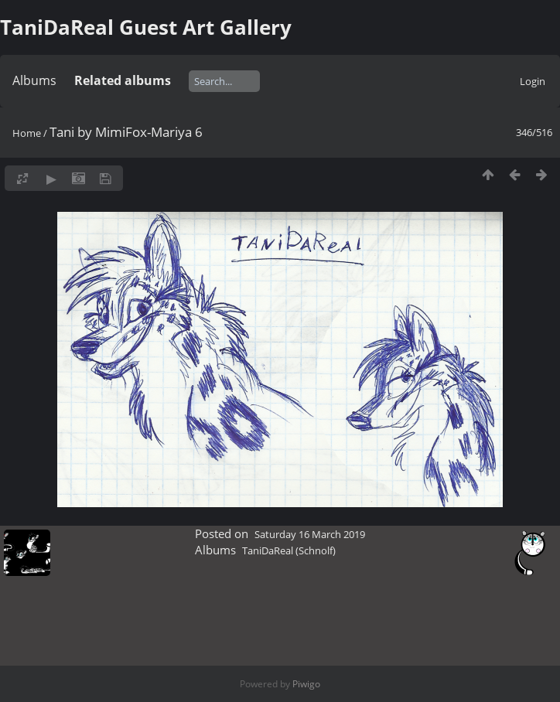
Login (532, 81)
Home (26, 133)
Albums (34, 80)
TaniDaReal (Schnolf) (289, 550)
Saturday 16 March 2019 (309, 534)
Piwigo (306, 683)
